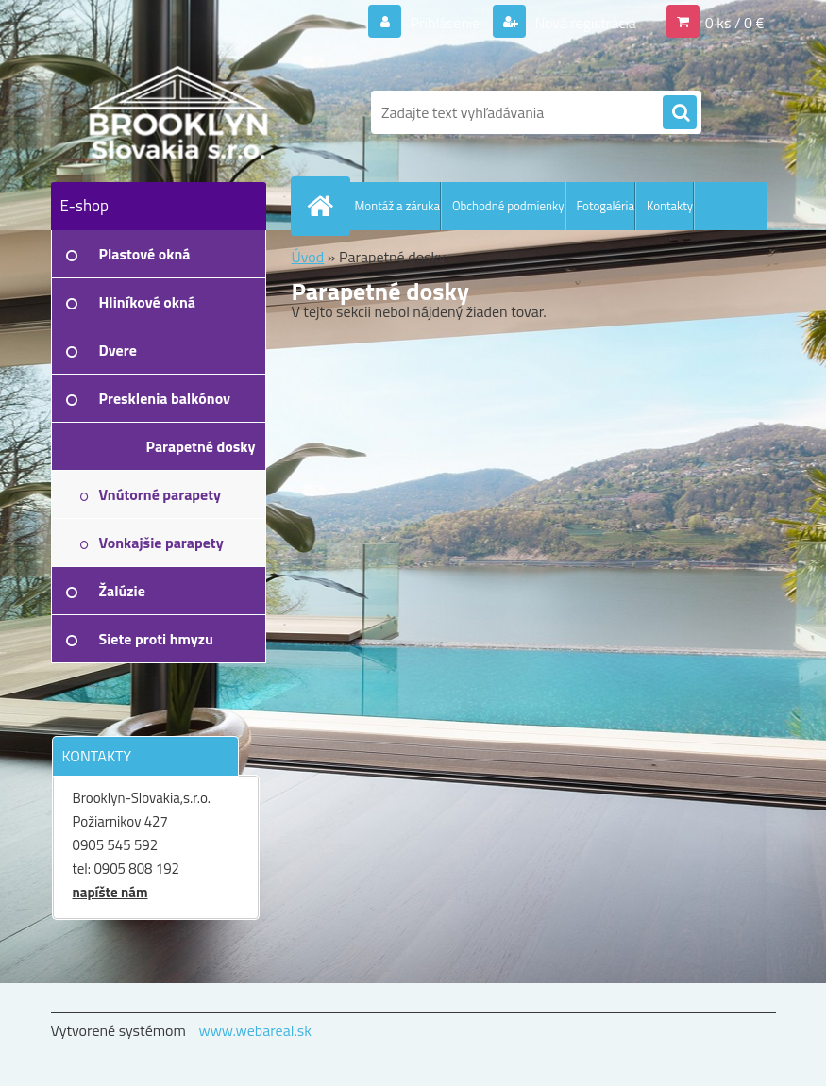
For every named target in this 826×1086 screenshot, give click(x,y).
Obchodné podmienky (508, 205)
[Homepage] (325, 205)
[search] (680, 113)
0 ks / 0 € (735, 22)
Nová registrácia (583, 22)
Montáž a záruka (397, 205)
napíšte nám (110, 892)
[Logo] (181, 112)
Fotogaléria (605, 205)
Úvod (308, 256)
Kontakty (670, 205)
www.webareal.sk (255, 1030)
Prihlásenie (445, 22)
